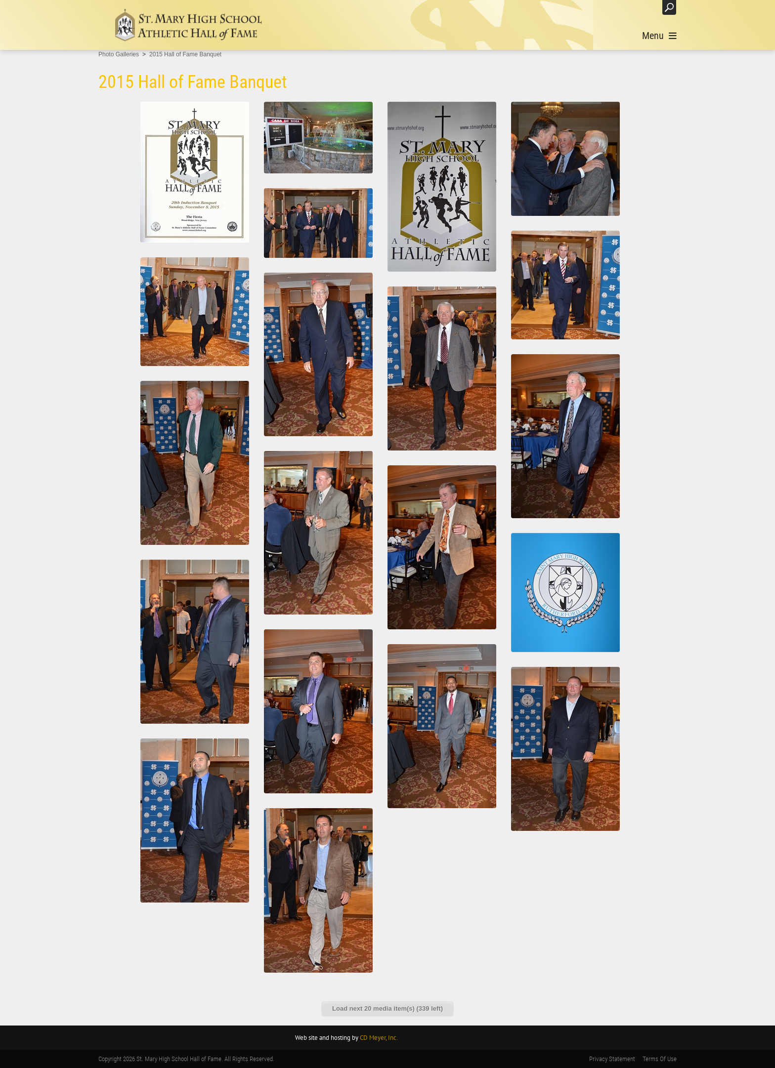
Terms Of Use (660, 1059)
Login (644, 7)
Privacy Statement (612, 1059)
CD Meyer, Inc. (379, 1037)
